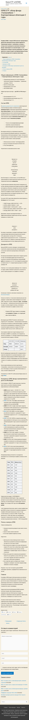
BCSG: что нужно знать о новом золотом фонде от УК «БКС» (14, 684)
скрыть (9, 57)
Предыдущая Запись (7, 621)
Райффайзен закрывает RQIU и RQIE (9, 692)
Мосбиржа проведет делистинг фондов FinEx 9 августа (13, 694)
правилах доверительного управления (10, 106)
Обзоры (5, 8)
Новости (23, 707)
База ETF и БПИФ (13, 2)
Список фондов (12, 707)
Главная (2, 8)
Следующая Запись (21, 621)
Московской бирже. (5, 294)
